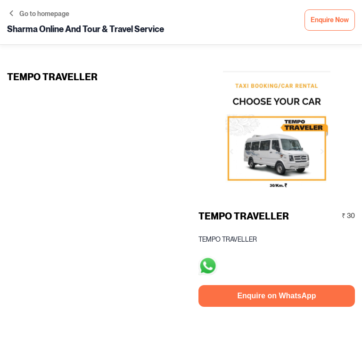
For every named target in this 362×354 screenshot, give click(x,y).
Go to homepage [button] (39, 14)
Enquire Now (330, 20)
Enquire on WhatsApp (276, 296)
